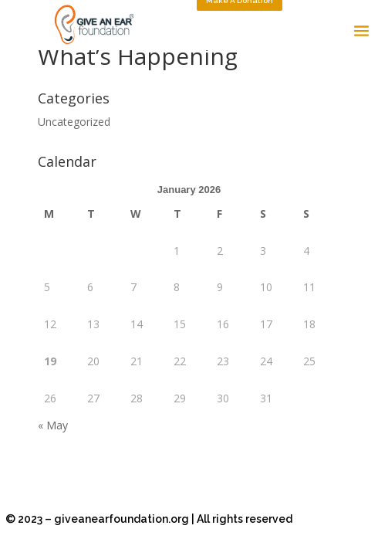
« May (53, 425)
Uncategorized (74, 121)
